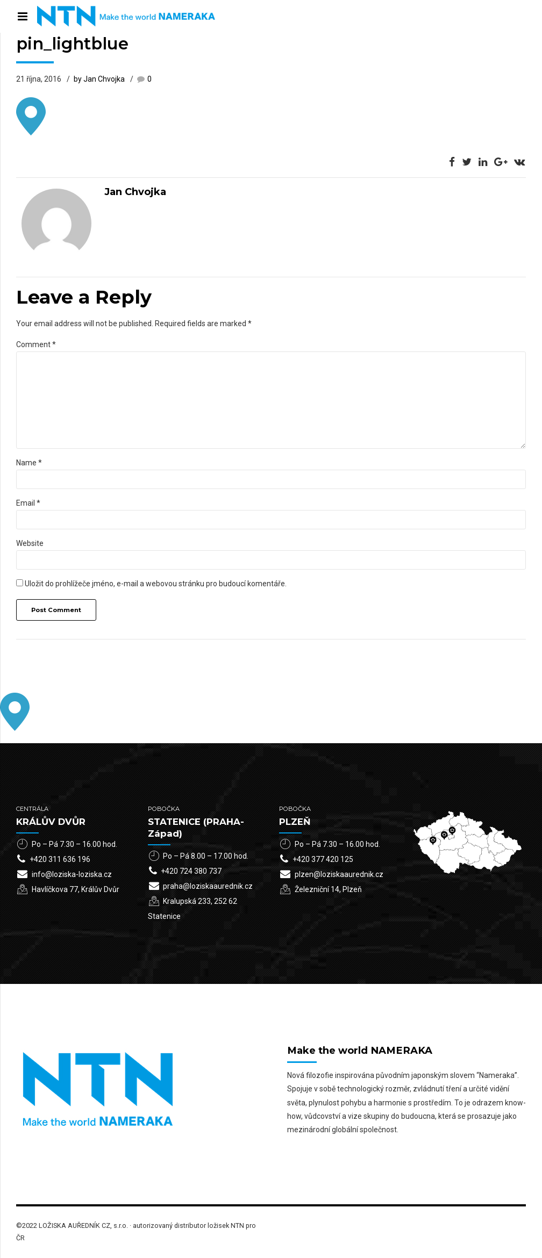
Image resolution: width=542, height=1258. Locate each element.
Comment (36, 344)
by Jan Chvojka (99, 79)
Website (30, 543)
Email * (28, 503)
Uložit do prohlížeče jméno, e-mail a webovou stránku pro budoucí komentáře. (156, 583)
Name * (29, 462)
